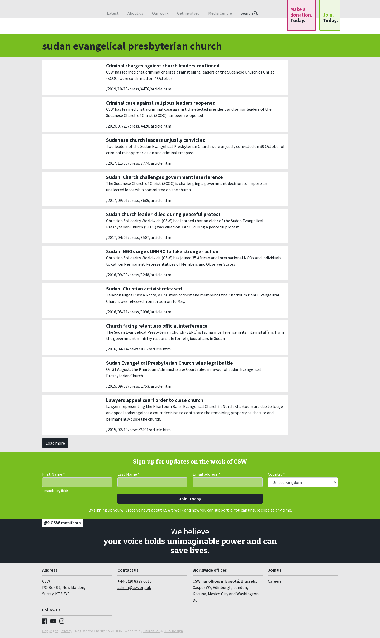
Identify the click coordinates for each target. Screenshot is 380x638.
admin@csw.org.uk (134, 587)
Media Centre (220, 13)
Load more (55, 443)
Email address (206, 474)
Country (276, 474)
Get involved (188, 13)
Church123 (151, 631)
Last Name (128, 474)
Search (249, 13)
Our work (160, 13)
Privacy (66, 631)
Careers (275, 581)
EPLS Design (173, 631)
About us (135, 13)
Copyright (50, 631)
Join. (330, 17)
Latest (113, 13)
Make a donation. (301, 14)
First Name (53, 474)
